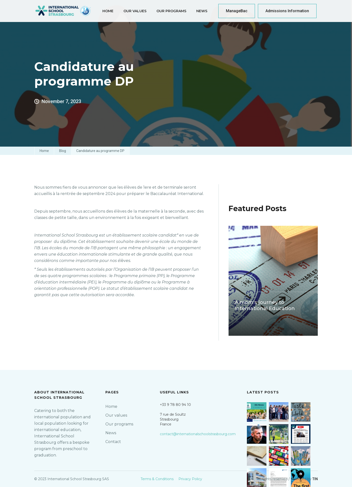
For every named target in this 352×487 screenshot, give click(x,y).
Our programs (119, 424)
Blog (62, 151)
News (201, 11)
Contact (113, 441)
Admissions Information (287, 11)
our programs (171, 11)
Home (44, 151)
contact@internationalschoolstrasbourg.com (198, 434)
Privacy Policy (190, 479)
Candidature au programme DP (100, 151)
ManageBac (236, 11)
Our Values (134, 11)
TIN (315, 479)
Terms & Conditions (157, 479)
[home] (63, 11)
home (107, 11)
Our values (116, 415)
